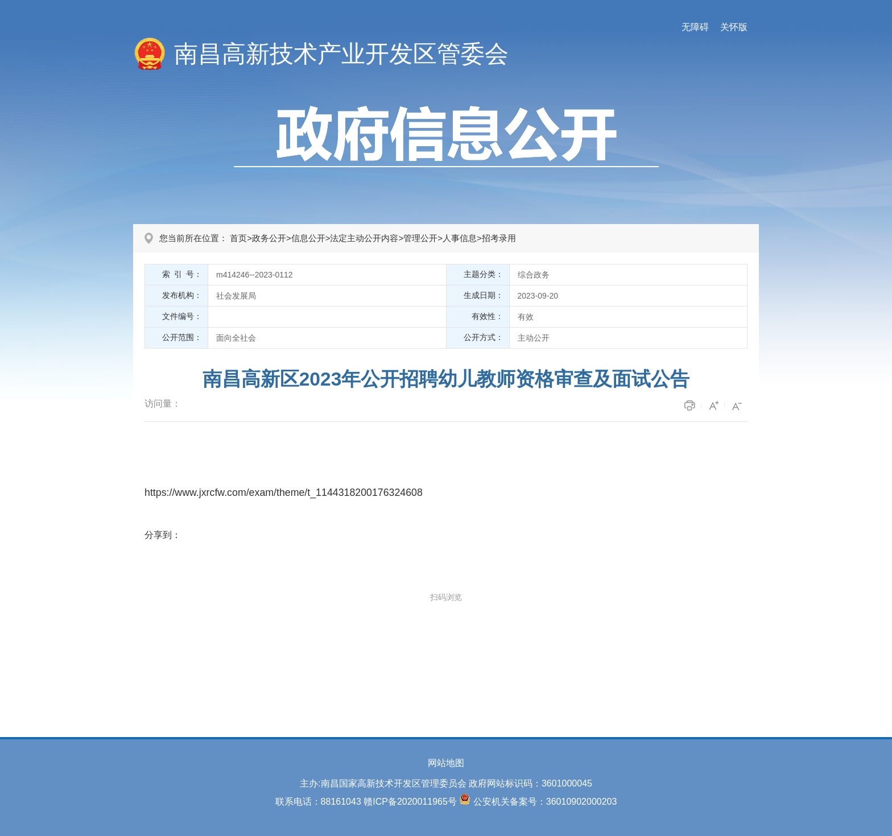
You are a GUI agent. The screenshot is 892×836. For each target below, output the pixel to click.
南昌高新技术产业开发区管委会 (341, 53)
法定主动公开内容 (364, 238)
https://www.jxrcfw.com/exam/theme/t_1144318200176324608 (283, 492)
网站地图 (446, 763)
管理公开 (420, 238)
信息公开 (308, 238)
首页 (238, 238)
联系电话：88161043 (318, 801)
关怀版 (734, 27)
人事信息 (460, 238)
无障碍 (695, 27)
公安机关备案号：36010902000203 (545, 801)
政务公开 (269, 238)
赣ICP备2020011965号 (410, 801)
